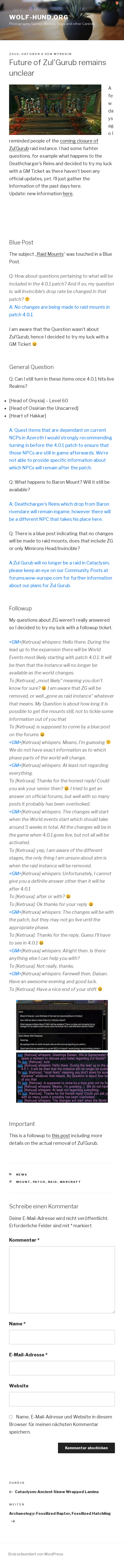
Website (18, 1385)
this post (61, 1135)
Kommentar (24, 1240)
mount (23, 1182)
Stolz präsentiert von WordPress (35, 1554)
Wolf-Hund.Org (39, 17)
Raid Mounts (50, 254)
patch (39, 1182)
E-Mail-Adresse (28, 1354)
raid (52, 1182)
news (21, 1174)
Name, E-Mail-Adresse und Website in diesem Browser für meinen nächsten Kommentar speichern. (60, 1424)
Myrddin (63, 54)
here (68, 193)
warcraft (70, 1182)
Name (17, 1323)
